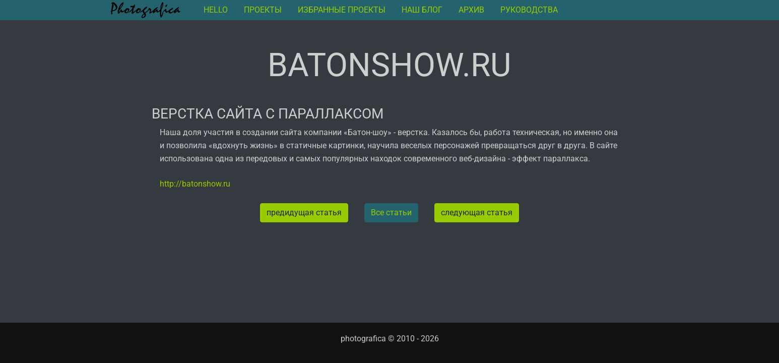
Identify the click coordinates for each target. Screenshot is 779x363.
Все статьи (391, 212)
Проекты (263, 10)
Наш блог (422, 10)
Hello (216, 10)
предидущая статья (304, 212)
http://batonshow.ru (195, 184)
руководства (529, 10)
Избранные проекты (341, 10)
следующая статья (476, 212)
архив (471, 10)
